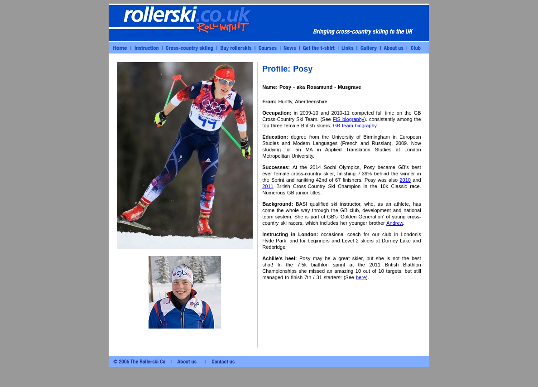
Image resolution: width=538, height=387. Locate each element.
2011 (267, 186)
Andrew (394, 223)
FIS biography (349, 119)
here (361, 277)
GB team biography (355, 125)
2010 (404, 180)
